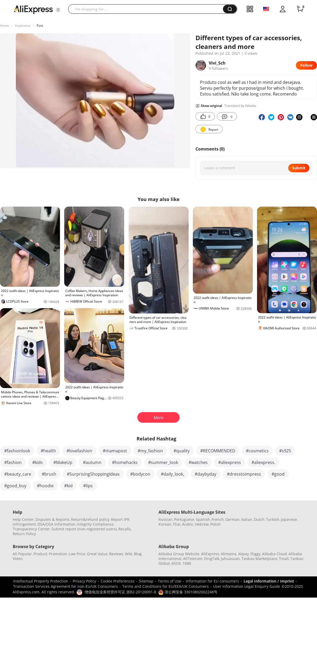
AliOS (176, 563)
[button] (58, 10)
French (218, 519)
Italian (246, 519)
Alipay (243, 553)
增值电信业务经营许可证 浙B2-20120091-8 (120, 591)
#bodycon (140, 474)
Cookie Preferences (117, 581)
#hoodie (45, 486)
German (232, 519)
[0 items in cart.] (300, 9)
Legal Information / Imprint (269, 581)
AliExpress (210, 553)
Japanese (289, 519)
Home (4, 25)
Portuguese (184, 519)
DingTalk (211, 558)
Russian (165, 519)
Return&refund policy (90, 519)
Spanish (203, 519)
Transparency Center (31, 528)
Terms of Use (169, 581)
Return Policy (24, 533)
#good (278, 474)
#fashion (13, 462)
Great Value (97, 553)
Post (40, 25)
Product (40, 553)
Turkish (272, 519)
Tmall (284, 558)
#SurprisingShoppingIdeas (93, 474)
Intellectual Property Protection (40, 581)
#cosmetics (257, 451)
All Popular (22, 553)
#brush (49, 474)
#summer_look (163, 462)
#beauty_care (17, 474)
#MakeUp (62, 462)
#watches (198, 462)
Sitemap (146, 581)
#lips (88, 486)
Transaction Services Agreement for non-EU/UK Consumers (65, 586)
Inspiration (23, 25)
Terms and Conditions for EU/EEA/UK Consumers (165, 586)
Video (17, 558)
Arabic (187, 524)
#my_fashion (150, 451)
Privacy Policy (84, 581)
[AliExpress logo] (33, 9)
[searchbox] (147, 8)
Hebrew (202, 524)
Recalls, (125, 528)
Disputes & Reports (52, 519)
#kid (68, 486)
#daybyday (205, 474)
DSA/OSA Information (56, 524)
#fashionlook (17, 451)
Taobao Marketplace (259, 558)
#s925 (285, 451)
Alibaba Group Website (178, 553)
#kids (37, 462)
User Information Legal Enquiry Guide (246, 586)
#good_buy (15, 486)
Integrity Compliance (95, 524)
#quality (182, 451)
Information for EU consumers (212, 581)
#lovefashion (79, 451)
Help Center (23, 519)
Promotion (58, 553)
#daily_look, (172, 474)
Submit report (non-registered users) (84, 528)
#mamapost (115, 451)
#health (48, 451)
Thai (176, 524)
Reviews (116, 553)
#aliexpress (229, 462)
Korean (164, 524)
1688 (187, 563)
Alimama (228, 553)
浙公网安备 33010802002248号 (187, 591)
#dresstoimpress (244, 474)
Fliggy (255, 553)
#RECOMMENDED (217, 451)
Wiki (128, 553)
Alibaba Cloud (274, 553)
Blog (138, 553)
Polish (215, 524)
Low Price (77, 553)
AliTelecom (192, 558)
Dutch (259, 519)
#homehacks (125, 462)
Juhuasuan (230, 558)
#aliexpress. (263, 462)
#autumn (92, 462)
